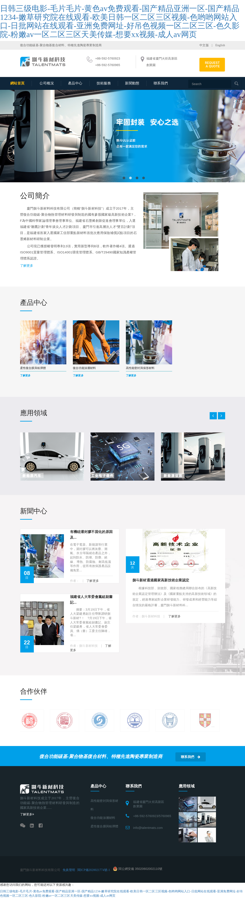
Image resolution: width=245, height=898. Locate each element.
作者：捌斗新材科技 (84, 645)
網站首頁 (17, 83)
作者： (75, 580)
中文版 (204, 45)
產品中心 (75, 83)
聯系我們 (161, 83)
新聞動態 (132, 83)
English (220, 45)
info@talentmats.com (148, 828)
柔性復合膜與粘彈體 (104, 826)
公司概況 (46, 83)
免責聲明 (69, 870)
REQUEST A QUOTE (212, 64)
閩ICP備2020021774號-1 (93, 870)
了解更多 (26, 265)
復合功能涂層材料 (103, 817)
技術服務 (104, 83)
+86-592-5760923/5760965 (152, 816)
